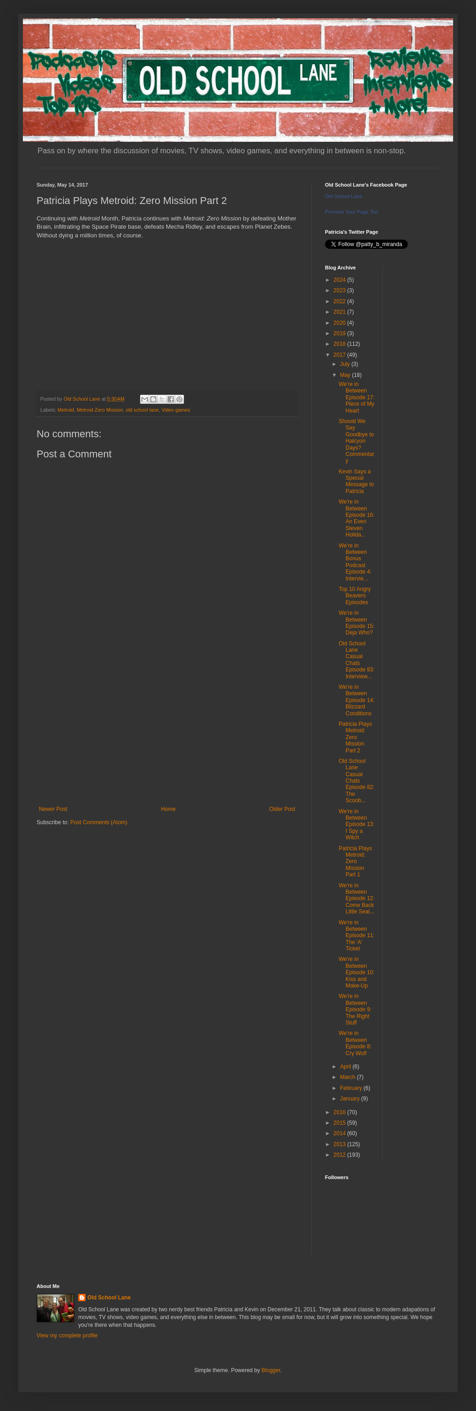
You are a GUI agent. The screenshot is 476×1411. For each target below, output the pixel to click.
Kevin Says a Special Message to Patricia (356, 481)
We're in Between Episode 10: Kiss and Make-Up (356, 972)
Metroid (66, 410)
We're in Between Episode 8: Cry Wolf (355, 1043)
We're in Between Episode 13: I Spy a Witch (356, 824)
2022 (340, 301)
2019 (340, 333)
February (351, 1088)
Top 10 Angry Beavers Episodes (355, 596)
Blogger (270, 1370)
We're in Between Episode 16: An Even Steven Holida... (356, 518)
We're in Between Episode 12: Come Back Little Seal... (356, 898)
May (346, 375)
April (346, 1066)
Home (168, 809)
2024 (340, 280)
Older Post (282, 809)
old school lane (142, 410)
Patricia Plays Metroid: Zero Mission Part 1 (355, 861)
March (348, 1077)
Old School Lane (343, 196)
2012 (340, 1155)
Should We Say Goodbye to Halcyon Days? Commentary (356, 441)
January (350, 1098)
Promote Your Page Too (351, 212)
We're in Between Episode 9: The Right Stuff (355, 1009)
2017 (340, 355)
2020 (340, 323)
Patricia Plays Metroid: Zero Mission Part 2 (355, 737)
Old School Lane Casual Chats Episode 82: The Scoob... (356, 781)
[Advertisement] (167, 730)
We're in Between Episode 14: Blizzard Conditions (356, 700)
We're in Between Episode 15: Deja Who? (356, 623)
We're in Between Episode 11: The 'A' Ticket (356, 935)
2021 (340, 312)
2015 (340, 1123)
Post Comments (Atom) (98, 822)
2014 (340, 1133)
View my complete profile (67, 1335)
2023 (340, 290)
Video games (176, 410)
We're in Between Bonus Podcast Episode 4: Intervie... (355, 562)
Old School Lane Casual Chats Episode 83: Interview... (356, 660)
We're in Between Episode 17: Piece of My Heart (356, 397)
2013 (340, 1144)
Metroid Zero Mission (100, 410)
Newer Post (53, 809)
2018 (340, 344)
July (346, 364)
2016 (340, 1112)
